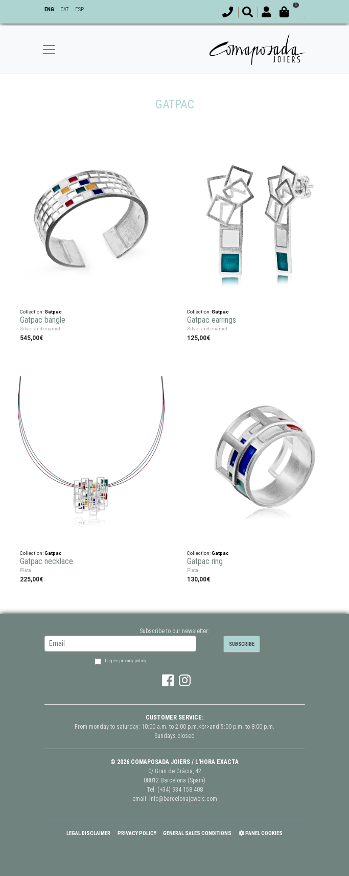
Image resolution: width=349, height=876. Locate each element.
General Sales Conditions (197, 833)
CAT (64, 9)
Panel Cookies (261, 833)
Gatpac (53, 310)
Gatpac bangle (42, 319)
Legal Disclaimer (88, 833)
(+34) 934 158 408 (180, 789)
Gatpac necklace (46, 560)
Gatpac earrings (211, 319)
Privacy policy (137, 833)
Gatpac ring (205, 560)
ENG (49, 9)
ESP (79, 9)
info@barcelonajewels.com (183, 798)
